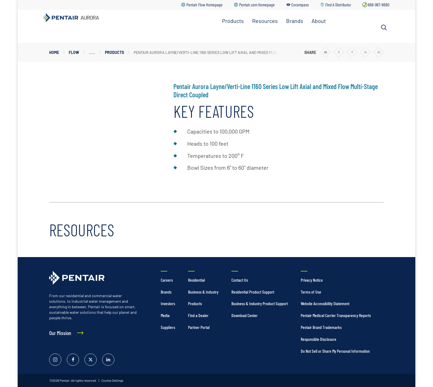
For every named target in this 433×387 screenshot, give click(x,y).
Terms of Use (311, 291)
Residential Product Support (252, 291)
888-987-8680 (378, 4)
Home (54, 52)
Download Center (244, 315)
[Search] (384, 27)
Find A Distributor (338, 4)
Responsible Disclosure (318, 339)
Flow (74, 52)
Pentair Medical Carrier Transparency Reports (336, 315)
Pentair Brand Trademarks (321, 327)
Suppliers (168, 327)
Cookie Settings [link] (112, 380)
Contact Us (239, 280)
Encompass (300, 4)
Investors (168, 303)
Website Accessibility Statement (325, 303)
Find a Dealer (198, 315)
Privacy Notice (312, 280)
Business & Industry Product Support (259, 303)
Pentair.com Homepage (257, 4)
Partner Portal (199, 327)
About (318, 20)
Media (165, 315)
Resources (265, 20)
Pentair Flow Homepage (204, 4)
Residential (196, 280)
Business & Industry (203, 291)
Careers (167, 280)
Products (233, 20)
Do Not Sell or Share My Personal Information (335, 351)
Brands (294, 20)
